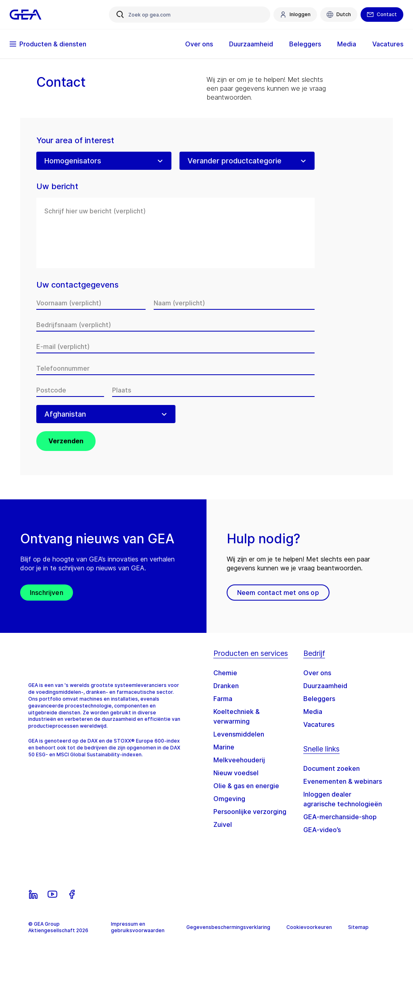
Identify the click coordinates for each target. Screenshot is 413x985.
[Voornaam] (91, 303)
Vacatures (387, 44)
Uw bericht (57, 186)
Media (346, 44)
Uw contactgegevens (77, 285)
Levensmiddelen (238, 734)
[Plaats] (213, 390)
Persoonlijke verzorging (249, 812)
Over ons (199, 44)
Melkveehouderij (239, 760)
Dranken (226, 686)
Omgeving (229, 799)
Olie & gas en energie (246, 786)
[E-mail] (175, 346)
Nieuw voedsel (236, 773)
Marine (223, 747)
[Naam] (234, 303)
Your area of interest (75, 140)
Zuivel (222, 824)
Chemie (225, 673)
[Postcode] (70, 390)
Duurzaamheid (251, 44)
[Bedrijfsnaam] (175, 325)
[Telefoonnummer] (175, 368)
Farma (222, 699)
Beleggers (305, 44)
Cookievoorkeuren (309, 927)
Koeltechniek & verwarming (236, 716)
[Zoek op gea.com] (189, 14)
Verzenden (65, 441)
